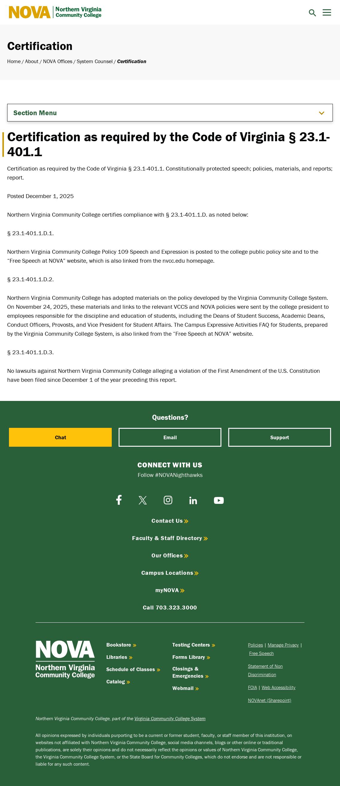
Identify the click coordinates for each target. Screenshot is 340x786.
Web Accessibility (278, 687)
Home (14, 61)
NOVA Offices (57, 61)
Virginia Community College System (170, 718)
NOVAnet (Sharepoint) (269, 700)
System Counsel (95, 61)
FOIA (252, 687)
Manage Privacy (283, 645)
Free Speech (261, 653)
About (32, 61)
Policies (255, 645)
